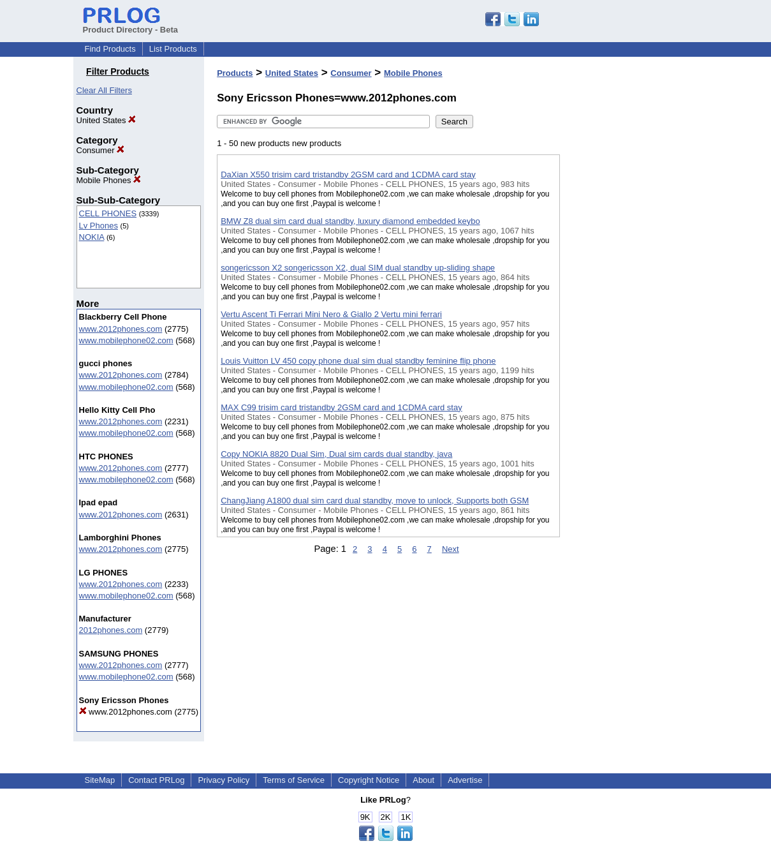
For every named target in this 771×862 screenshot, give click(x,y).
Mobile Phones (109, 180)
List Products (173, 49)
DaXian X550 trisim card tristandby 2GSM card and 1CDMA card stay (348, 174)
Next (450, 549)
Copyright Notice (368, 780)
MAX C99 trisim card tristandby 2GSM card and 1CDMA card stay (341, 407)
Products (235, 73)
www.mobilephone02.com (126, 340)
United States (106, 120)
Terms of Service (294, 780)
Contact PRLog (156, 780)
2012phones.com (111, 630)
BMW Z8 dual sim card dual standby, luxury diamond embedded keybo (350, 221)
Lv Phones (98, 225)
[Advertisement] (624, 331)
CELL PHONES (108, 213)
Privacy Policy (223, 780)
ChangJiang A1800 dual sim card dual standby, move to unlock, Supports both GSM (375, 500)
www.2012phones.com (121, 329)
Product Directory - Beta (131, 24)
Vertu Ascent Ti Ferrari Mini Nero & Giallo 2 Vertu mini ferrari (331, 314)
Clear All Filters (104, 90)
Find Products (110, 49)
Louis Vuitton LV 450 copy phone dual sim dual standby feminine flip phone (358, 361)
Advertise (465, 780)
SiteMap (100, 780)
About (423, 780)
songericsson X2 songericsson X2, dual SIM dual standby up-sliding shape (358, 267)
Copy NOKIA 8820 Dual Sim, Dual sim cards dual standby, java (336, 454)
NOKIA (92, 237)
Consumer (101, 150)
